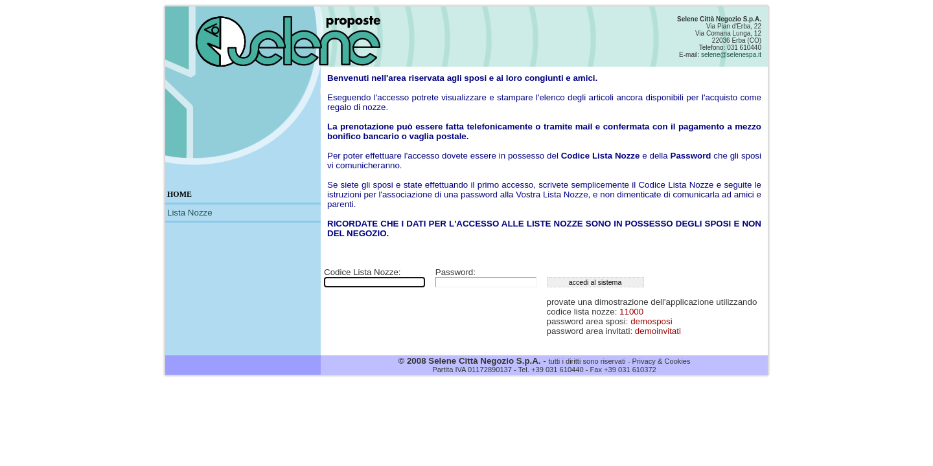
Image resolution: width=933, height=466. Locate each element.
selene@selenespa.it (731, 54)
